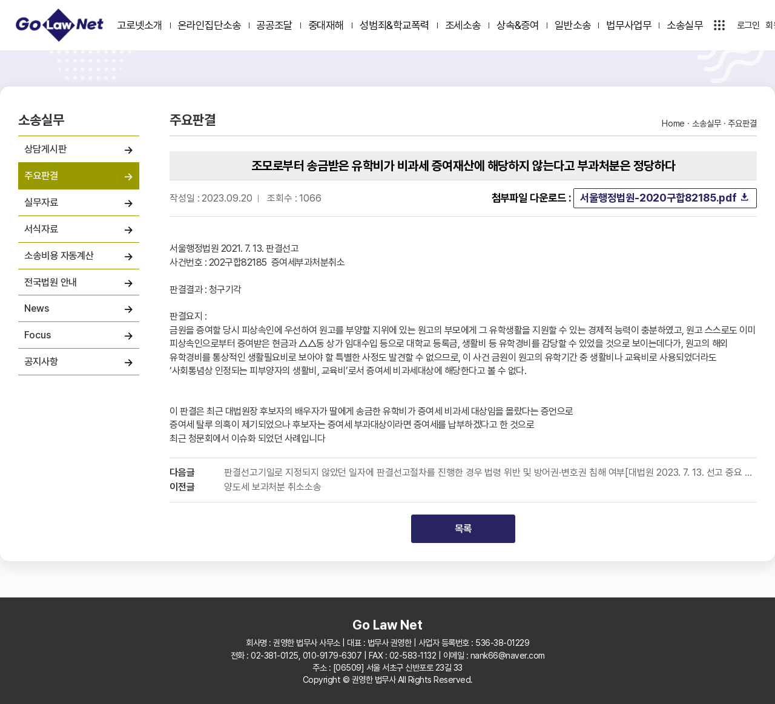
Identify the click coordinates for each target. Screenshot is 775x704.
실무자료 (41, 202)
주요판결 (41, 175)
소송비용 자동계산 (59, 255)
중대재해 (326, 25)
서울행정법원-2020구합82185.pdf (665, 197)
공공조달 (274, 25)
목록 (463, 528)
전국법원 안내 (50, 282)
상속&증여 (517, 25)
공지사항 (41, 361)
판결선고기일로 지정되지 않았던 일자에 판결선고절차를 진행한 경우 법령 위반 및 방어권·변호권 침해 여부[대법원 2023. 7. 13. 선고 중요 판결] (490, 473)
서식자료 (41, 229)
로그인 (748, 25)
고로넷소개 (139, 25)
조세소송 (463, 25)
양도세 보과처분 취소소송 (273, 487)
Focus (37, 335)
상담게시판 (45, 149)
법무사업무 (628, 25)
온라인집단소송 (208, 25)
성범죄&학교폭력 (394, 25)
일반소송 (573, 25)
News (36, 308)
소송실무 (685, 25)
